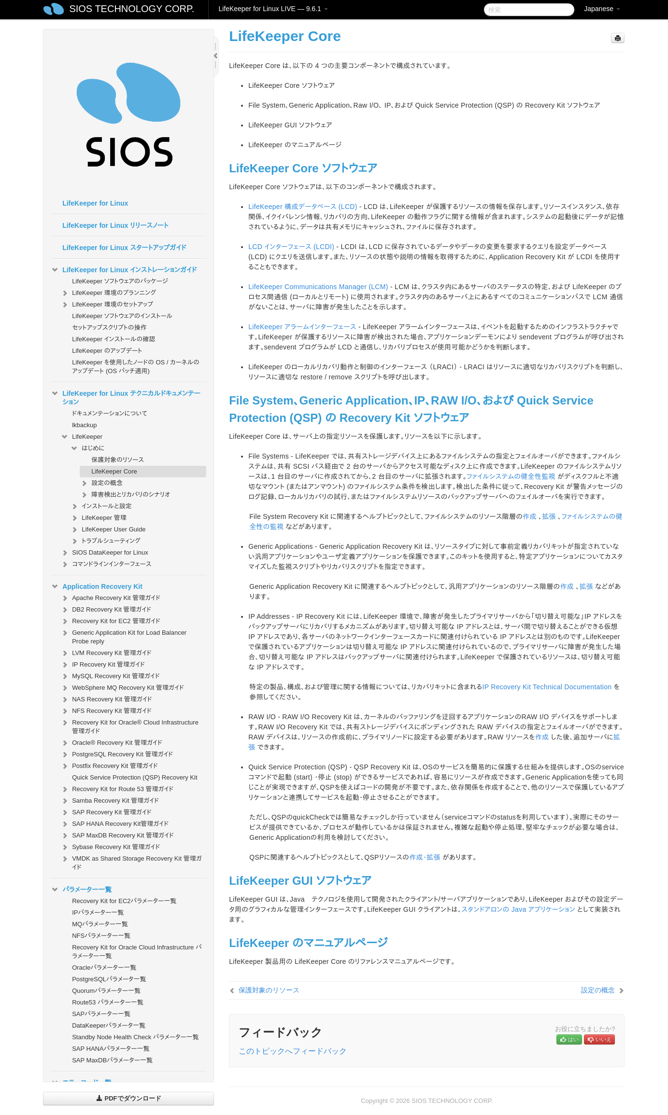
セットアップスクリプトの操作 (109, 327)
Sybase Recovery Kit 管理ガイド (110, 847)
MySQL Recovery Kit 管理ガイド (110, 676)
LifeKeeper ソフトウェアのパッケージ (120, 281)
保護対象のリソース (117, 459)
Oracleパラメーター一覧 (104, 967)
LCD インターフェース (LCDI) (291, 247)
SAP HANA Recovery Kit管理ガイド (114, 824)
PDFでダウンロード (128, 1098)
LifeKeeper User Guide (107, 529)
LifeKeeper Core (114, 471)
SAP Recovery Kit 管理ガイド (105, 812)
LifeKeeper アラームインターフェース (302, 327)
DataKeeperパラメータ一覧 (108, 1025)
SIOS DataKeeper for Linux (104, 552)
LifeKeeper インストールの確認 (113, 339)
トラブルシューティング (105, 541)
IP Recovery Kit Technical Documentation (546, 687)
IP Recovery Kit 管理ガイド (102, 664)
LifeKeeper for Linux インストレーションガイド (124, 270)
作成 (530, 516)
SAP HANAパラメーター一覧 (110, 1048)
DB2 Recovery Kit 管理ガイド (105, 609)
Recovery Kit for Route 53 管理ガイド (116, 789)
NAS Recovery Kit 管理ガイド (106, 699)
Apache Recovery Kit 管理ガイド (110, 598)
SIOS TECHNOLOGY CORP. (131, 8)
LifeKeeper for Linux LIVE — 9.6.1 (272, 9)
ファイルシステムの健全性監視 (511, 476)
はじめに (87, 448)
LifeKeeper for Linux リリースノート (115, 225)
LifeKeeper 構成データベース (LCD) (302, 206)
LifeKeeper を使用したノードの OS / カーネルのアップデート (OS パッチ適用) (135, 367)
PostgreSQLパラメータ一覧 (109, 979)
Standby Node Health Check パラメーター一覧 (135, 1037)
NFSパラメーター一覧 (101, 935)
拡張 (549, 516)
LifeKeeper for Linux (95, 203)
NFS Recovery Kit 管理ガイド (106, 711)
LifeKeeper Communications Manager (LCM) (318, 287)
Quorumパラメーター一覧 (106, 990)
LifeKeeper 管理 (98, 518)
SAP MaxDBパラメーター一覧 (112, 1060)
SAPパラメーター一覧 (101, 1013)
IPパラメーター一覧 (98, 912)
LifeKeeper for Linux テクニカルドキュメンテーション (125, 397)
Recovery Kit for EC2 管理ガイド (110, 621)
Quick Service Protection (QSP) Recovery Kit (134, 777)
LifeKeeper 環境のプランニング (108, 293)
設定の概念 (101, 483)
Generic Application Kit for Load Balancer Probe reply (123, 636)
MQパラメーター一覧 (100, 924)
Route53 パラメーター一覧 (107, 1002)
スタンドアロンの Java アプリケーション (518, 909)
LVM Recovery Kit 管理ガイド (105, 653)
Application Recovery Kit (96, 586)
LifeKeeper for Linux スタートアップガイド (124, 247)
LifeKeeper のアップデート (107, 350)
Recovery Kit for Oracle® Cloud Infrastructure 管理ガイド (129, 726)
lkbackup (84, 425)
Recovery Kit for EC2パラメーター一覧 (124, 901)
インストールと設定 (100, 506)
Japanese (602, 9)
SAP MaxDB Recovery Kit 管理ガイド (117, 835)
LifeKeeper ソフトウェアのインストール (122, 316)
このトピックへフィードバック (293, 1051)
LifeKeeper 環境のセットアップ (106, 304)
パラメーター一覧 (81, 889)
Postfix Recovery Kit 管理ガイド (109, 766)
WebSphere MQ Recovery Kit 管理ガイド (122, 688)
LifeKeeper (81, 437)
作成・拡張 (425, 857)
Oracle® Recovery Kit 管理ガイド (111, 743)
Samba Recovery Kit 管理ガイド (109, 801)
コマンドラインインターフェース (105, 564)
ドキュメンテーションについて (109, 413)
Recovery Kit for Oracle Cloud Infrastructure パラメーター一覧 (136, 952)
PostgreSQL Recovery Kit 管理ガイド (116, 754)
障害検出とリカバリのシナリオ (125, 495)
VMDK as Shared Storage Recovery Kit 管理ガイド (131, 862)
